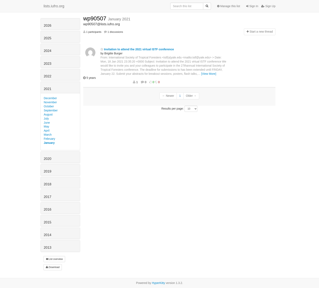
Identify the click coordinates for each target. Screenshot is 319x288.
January (49, 142)
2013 (47, 248)
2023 (47, 64)
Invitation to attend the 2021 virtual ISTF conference (137, 49)
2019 (47, 171)
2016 (47, 209)
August (48, 114)
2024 (47, 51)
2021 (47, 89)
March (48, 134)
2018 (47, 184)
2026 (47, 25)
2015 (47, 222)
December (50, 98)
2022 (47, 76)
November (50, 102)
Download (53, 267)
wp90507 (95, 18)
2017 (47, 197)
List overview (54, 259)
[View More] (208, 73)
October (49, 106)
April (46, 130)
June (47, 122)
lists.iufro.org (54, 6)
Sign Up (268, 6)
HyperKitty (158, 283)
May (46, 126)
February (49, 138)
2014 (47, 235)
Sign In (252, 6)
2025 (47, 38)
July (46, 118)
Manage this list (228, 6)
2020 (47, 159)
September (51, 110)
